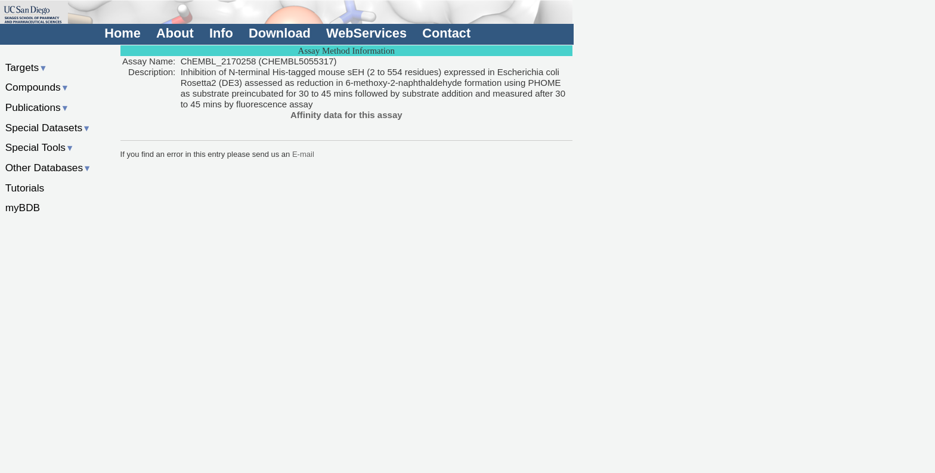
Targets (26, 67)
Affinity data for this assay (346, 115)
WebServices (366, 33)
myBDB (22, 208)
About (175, 33)
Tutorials (25, 188)
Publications (37, 107)
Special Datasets (48, 128)
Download (280, 33)
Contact (446, 33)
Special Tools (40, 147)
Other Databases (48, 168)
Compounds (37, 87)
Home (122, 33)
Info (221, 33)
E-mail (303, 154)
